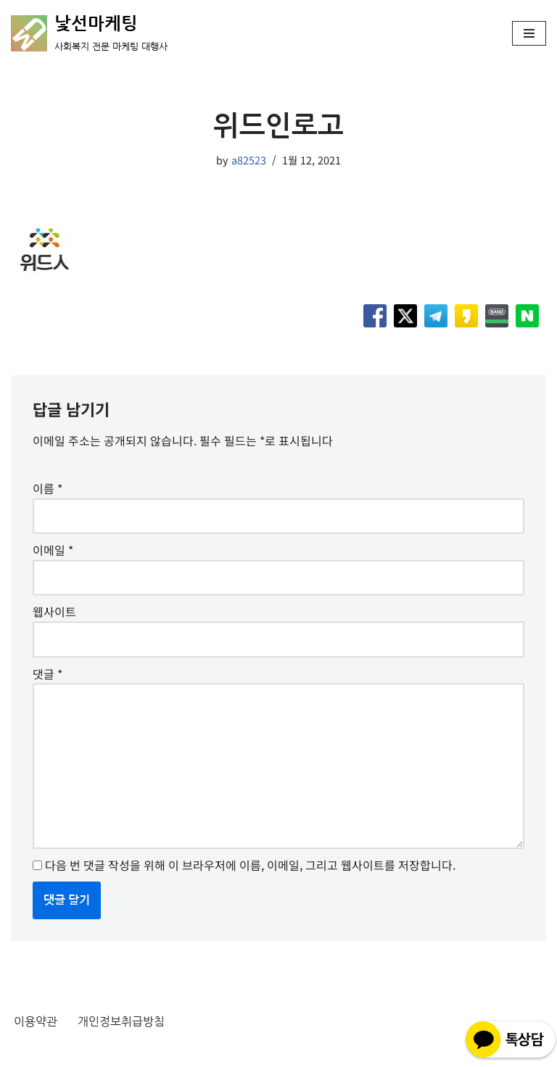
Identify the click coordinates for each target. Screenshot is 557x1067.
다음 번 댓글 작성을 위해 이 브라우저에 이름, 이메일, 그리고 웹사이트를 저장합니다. (250, 865)
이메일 (53, 549)
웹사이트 (54, 611)
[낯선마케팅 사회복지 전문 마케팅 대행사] (89, 33)
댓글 (47, 673)
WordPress (143, 1052)
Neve (24, 1052)
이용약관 (35, 1021)
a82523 (248, 159)
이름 (47, 488)
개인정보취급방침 (121, 1021)
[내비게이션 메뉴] (529, 33)
